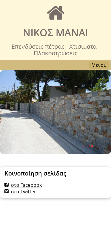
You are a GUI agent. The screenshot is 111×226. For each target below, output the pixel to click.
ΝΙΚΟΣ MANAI (55, 32)
